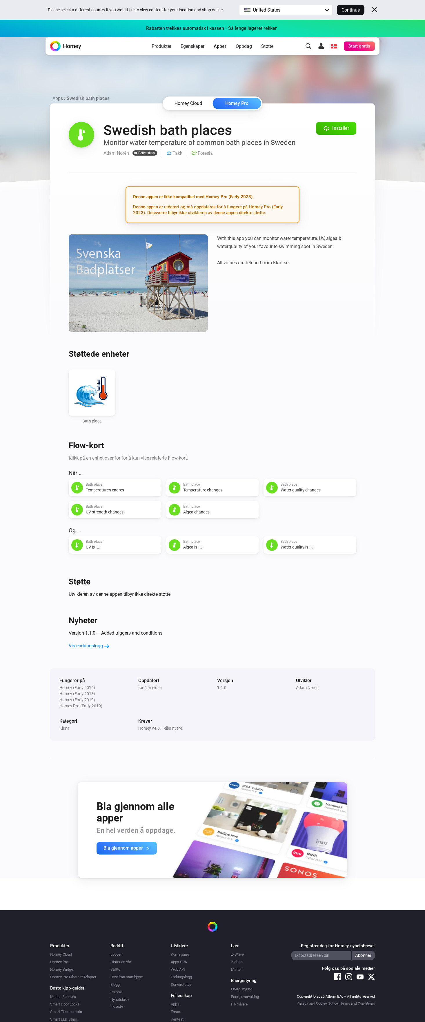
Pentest (177, 1019)
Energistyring (241, 989)
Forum (176, 1012)
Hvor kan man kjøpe (126, 977)
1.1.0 (221, 687)
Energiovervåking (245, 996)
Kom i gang (180, 954)
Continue (351, 10)
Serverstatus (181, 984)
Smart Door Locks (65, 1004)
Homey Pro (236, 103)
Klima (64, 728)
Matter (236, 969)
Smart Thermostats (66, 1012)
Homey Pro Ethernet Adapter (73, 977)
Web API (178, 969)
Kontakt (116, 1007)
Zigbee (236, 962)
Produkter (161, 55)
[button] (285, 10)
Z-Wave (237, 954)
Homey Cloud (61, 954)
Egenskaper (192, 55)
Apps (57, 98)
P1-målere (239, 1004)
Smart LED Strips (64, 1019)
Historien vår (120, 962)
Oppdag (244, 55)
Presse (116, 992)
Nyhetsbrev (119, 999)
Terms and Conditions (357, 1003)
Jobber (116, 954)
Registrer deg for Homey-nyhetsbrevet (338, 945)
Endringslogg (181, 977)
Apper (220, 55)
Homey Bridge (61, 969)
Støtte (267, 55)
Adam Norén (307, 687)
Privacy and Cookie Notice (317, 1003)
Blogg (115, 984)
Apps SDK (179, 962)
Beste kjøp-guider (67, 988)
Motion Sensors (63, 996)
